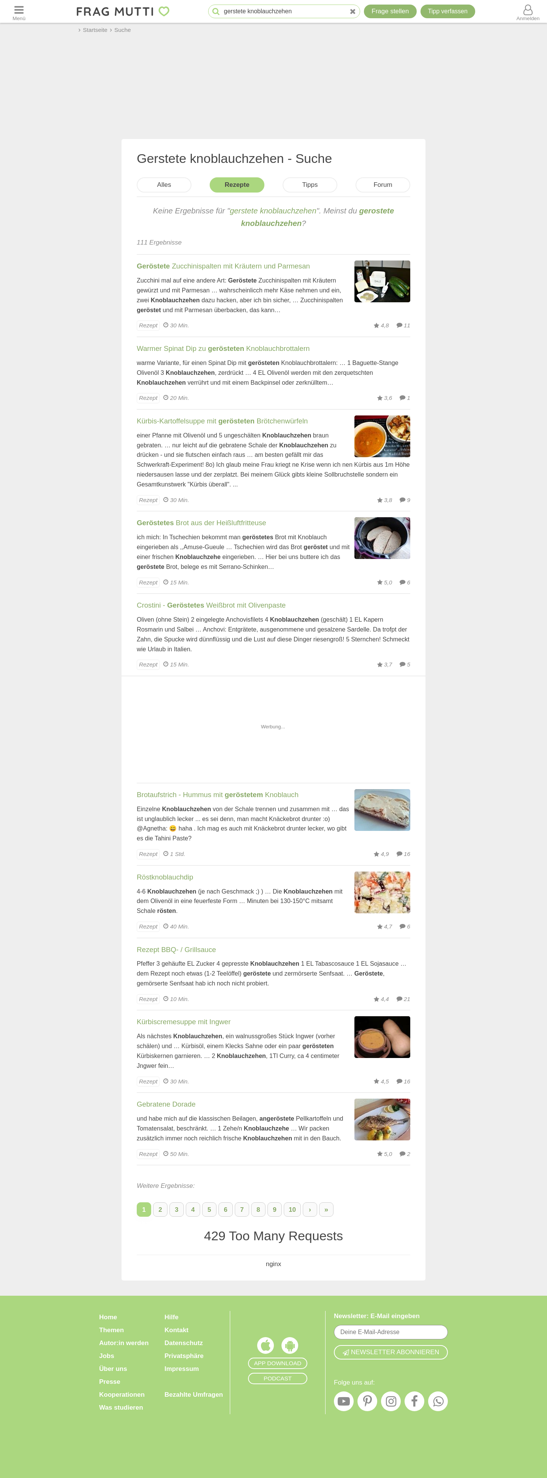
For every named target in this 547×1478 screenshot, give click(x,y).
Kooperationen (122, 1394)
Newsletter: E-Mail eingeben (377, 1316)
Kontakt (176, 1330)
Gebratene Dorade (166, 1104)
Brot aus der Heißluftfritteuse (201, 523)
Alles (164, 184)
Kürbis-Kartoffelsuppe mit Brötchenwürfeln (222, 421)
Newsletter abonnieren (391, 1352)
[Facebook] (414, 1403)
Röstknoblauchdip (165, 877)
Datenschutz (183, 1343)
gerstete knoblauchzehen (273, 211)
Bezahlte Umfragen (193, 1394)
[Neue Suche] (353, 11)
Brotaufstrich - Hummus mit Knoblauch (218, 795)
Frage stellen (390, 11)
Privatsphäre (184, 1356)
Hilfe (171, 1317)
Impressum (181, 1368)
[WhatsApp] (438, 1403)
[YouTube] (344, 1403)
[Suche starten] (215, 11)
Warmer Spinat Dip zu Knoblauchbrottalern (223, 348)
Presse (109, 1381)
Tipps (310, 184)
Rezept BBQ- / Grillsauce (176, 950)
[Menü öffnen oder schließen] (19, 11)
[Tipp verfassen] (448, 11)
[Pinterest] (367, 1403)
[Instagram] (391, 1403)
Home (108, 1317)
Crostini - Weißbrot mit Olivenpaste (211, 605)
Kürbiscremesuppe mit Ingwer (184, 1022)
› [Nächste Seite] (310, 1209)
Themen (111, 1330)
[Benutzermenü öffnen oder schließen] (528, 11)
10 (292, 1209)
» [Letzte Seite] (326, 1209)
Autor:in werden (124, 1343)
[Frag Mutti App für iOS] (265, 1347)
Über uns (113, 1368)
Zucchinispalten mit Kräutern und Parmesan (223, 266)
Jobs (106, 1356)
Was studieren (121, 1407)
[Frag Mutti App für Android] (289, 1347)
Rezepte (236, 184)
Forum (382, 184)
